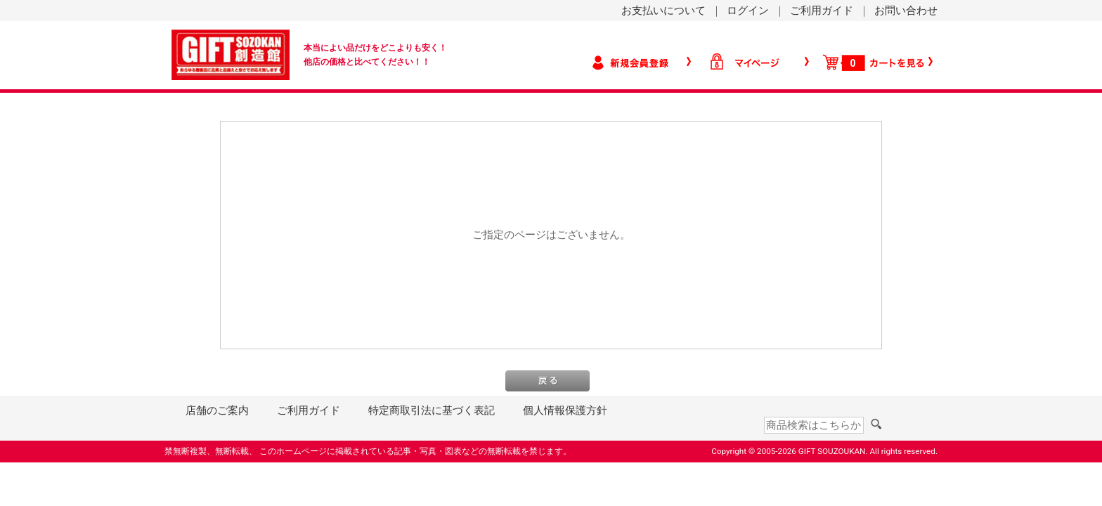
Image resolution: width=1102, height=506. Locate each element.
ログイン (748, 10)
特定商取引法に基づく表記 (431, 410)
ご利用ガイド (821, 10)
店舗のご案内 (217, 410)
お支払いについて (663, 10)
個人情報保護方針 (565, 410)
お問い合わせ (906, 10)
